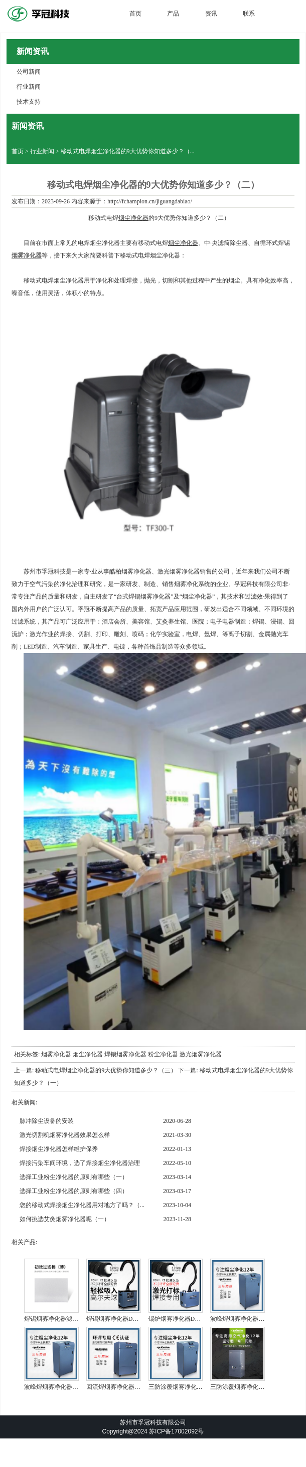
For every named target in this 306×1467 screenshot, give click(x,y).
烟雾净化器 (56, 1054)
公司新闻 (29, 71)
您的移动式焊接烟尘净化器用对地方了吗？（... (82, 1205)
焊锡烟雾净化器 (125, 1054)
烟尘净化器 (133, 217)
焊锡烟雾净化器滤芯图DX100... (65, 1318)
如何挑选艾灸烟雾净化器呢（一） (65, 1219)
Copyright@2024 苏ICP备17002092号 (153, 1431)
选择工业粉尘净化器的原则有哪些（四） (74, 1191)
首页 (135, 13)
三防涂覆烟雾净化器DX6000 (185, 1386)
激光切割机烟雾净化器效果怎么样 (65, 1134)
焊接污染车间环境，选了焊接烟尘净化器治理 (80, 1162)
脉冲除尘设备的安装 (47, 1120)
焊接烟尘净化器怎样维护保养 (59, 1148)
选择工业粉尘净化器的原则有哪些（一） (74, 1177)
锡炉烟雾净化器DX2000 (179, 1318)
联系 (249, 13)
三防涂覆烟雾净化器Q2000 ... (248, 1386)
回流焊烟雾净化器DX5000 (120, 1386)
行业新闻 (29, 86)
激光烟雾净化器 (201, 1054)
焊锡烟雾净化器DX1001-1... (122, 1318)
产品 (173, 13)
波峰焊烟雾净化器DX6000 (244, 1318)
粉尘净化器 (163, 1054)
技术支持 (29, 101)
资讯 (211, 13)
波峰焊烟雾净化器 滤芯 (55, 1386)
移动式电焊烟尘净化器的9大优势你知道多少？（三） (106, 1070)
